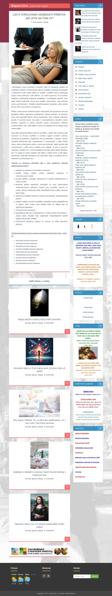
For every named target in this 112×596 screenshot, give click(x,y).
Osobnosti (81, 82)
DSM (64, 233)
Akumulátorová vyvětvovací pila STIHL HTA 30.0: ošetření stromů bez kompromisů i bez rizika (91, 13)
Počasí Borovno (88, 317)
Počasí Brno (88, 307)
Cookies (81, 109)
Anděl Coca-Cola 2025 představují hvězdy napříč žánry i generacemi (91, 49)
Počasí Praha (88, 298)
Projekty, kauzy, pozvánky (87, 74)
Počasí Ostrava (88, 312)
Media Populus (70, 593)
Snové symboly (83, 90)
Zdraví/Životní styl (84, 94)
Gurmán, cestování (84, 97)
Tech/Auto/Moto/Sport (85, 101)
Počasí (33, 574)
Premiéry (81, 105)
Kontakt (62, 593)
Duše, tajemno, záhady (40, 22)
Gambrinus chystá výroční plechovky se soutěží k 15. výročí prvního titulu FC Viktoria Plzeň (91, 30)
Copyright (40, 593)
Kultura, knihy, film (84, 71)
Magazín (81, 67)
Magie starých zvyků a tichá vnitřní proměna (39, 319)
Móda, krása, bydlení (85, 78)
